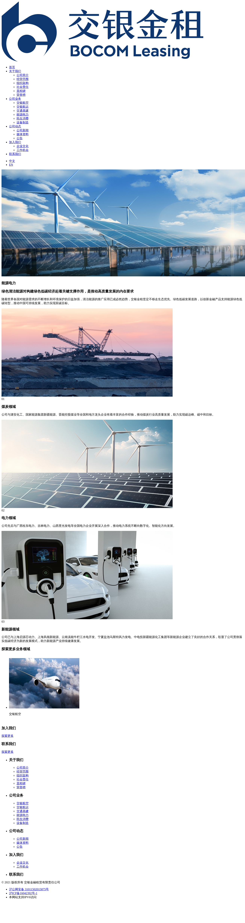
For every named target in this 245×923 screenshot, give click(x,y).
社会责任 (23, 86)
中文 (12, 161)
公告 (20, 138)
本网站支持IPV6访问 (22, 897)
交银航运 (23, 106)
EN (11, 164)
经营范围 (23, 79)
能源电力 (23, 114)
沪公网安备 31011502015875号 (29, 889)
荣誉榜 (21, 94)
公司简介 (23, 75)
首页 (12, 67)
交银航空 (23, 102)
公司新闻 (23, 130)
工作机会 (23, 150)
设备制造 (23, 122)
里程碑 (21, 90)
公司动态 (15, 126)
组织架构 (23, 83)
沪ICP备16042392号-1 (23, 893)
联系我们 (15, 154)
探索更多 (8, 735)
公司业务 (15, 98)
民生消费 (23, 118)
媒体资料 (23, 134)
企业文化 (23, 146)
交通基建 (23, 110)
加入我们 (15, 142)
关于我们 (15, 71)
